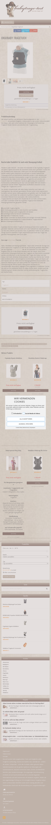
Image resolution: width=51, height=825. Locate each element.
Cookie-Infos (19, 427)
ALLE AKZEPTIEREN (26, 419)
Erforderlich (18, 413)
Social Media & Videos (32, 413)
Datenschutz (26, 427)
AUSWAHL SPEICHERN (26, 424)
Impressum (32, 427)
